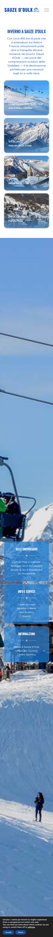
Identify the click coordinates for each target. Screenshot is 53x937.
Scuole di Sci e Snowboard (26, 569)
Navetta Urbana (26, 608)
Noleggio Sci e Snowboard (26, 565)
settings (31, 927)
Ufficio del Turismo (26, 650)
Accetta (8, 932)
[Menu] (45, 9)
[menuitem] (45, 9)
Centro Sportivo (26, 654)
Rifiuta (20, 932)
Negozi (26, 616)
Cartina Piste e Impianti (26, 561)
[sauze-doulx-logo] (22, 9)
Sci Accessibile (26, 573)
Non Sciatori (26, 612)
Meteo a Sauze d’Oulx (26, 646)
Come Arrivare (26, 604)
